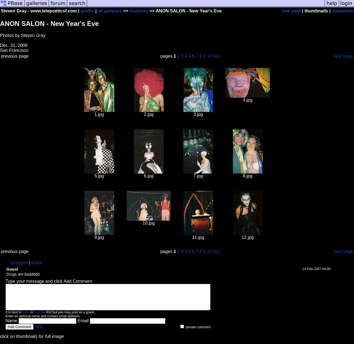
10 (209, 56)
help (39, 331)
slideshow (342, 11)
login (25, 317)
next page (343, 56)
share (36, 262)
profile (87, 11)
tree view (291, 11)
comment (18, 262)
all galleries (110, 11)
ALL (216, 56)
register (39, 317)
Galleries (138, 11)
